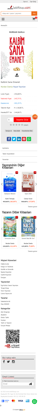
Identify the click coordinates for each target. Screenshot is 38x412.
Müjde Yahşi (10, 199)
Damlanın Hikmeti (28, 194)
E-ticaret (16, 409)
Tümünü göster (32, 207)
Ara (34, 13)
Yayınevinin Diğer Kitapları (13, 166)
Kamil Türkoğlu (28, 199)
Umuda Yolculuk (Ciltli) (10, 238)
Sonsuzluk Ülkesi (28, 238)
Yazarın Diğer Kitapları (16, 212)
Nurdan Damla (10, 243)
